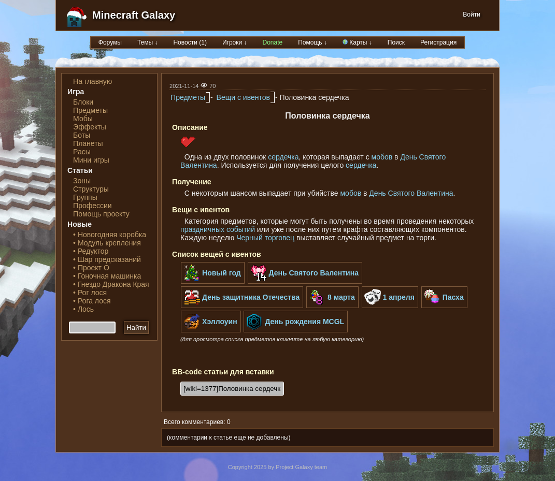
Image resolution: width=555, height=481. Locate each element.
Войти (471, 14)
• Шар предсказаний (107, 259)
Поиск (396, 42)
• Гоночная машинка (107, 276)
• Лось (83, 309)
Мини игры (91, 160)
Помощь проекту (101, 214)
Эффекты (89, 127)
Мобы (83, 118)
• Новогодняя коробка (109, 234)
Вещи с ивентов (243, 97)
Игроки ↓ (234, 42)
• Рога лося (91, 301)
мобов (382, 157)
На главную (92, 81)
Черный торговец (265, 238)
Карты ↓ (357, 42)
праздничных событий (217, 229)
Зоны (82, 181)
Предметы (90, 110)
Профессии (92, 205)
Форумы (110, 42)
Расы (82, 152)
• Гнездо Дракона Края (111, 284)
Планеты (88, 143)
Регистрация (438, 42)
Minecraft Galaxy (133, 15)
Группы (85, 197)
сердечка (283, 157)
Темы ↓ (147, 42)
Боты (81, 135)
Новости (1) (189, 42)
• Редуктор (90, 251)
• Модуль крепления (107, 243)
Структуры (91, 189)
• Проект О (91, 268)
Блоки (83, 102)
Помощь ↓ (312, 42)
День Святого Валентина (411, 193)
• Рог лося (90, 292)
